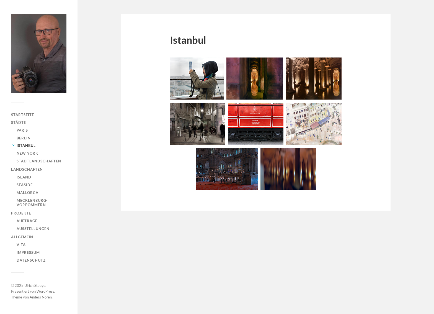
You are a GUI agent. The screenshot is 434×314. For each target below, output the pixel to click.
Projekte (21, 213)
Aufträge (27, 221)
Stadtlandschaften (39, 161)
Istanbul (26, 145)
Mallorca (27, 192)
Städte (18, 122)
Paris (22, 130)
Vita (21, 244)
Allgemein (22, 237)
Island (24, 177)
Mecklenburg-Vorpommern (32, 202)
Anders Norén (41, 297)
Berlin (24, 138)
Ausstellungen (33, 228)
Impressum (28, 252)
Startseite (22, 115)
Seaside (25, 185)
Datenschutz (31, 260)
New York (27, 153)
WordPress (45, 291)
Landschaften (27, 169)
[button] (197, 78)
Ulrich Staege (34, 285)
